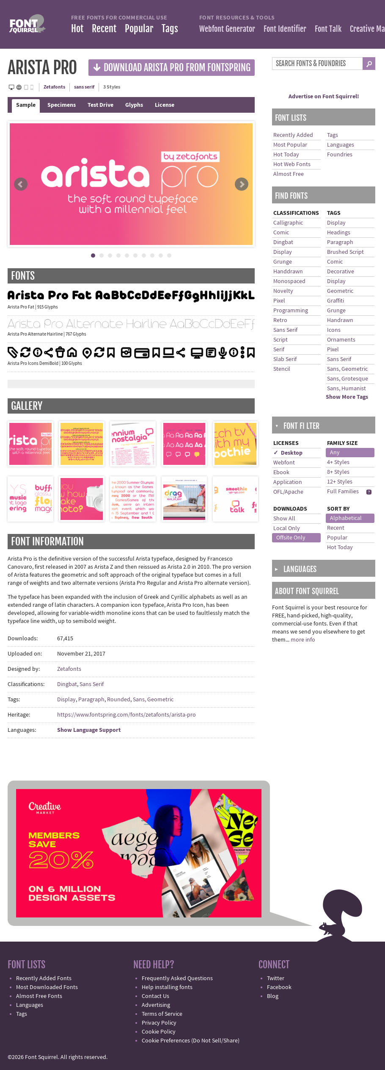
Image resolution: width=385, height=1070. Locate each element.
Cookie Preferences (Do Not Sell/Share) (190, 1041)
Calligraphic (288, 223)
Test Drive (100, 105)
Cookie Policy (159, 1032)
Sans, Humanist (346, 388)
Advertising (156, 1005)
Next (241, 184)
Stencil (281, 369)
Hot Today (286, 154)
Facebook (279, 987)
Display (66, 699)
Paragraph (91, 699)
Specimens (61, 105)
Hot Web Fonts (292, 164)
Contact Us (155, 996)
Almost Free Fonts (39, 996)
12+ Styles (339, 482)
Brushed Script (345, 252)
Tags (170, 28)
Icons (334, 330)
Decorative (340, 271)
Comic (281, 232)
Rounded (118, 699)
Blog (272, 996)
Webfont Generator (227, 28)
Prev (21, 184)
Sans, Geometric (153, 699)
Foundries (339, 154)
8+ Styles (338, 472)
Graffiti (335, 301)
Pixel (279, 301)
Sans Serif (92, 684)
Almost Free (288, 174)
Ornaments (341, 340)
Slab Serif (285, 359)
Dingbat (67, 684)
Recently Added (293, 135)
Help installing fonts (167, 987)
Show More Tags (347, 397)
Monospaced (289, 281)
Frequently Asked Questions (177, 978)
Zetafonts (54, 87)
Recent (104, 28)
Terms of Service (162, 1014)
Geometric (340, 291)
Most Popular (290, 145)
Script (280, 340)
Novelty (283, 291)
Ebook (281, 472)
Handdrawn (288, 271)
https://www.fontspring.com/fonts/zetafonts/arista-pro (126, 715)
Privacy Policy (159, 1023)
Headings (338, 232)
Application (287, 482)
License (164, 105)
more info (303, 640)
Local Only (286, 528)
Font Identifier (285, 28)
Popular (139, 28)
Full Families (343, 491)
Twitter (275, 978)
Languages (340, 145)
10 (169, 255)
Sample (26, 105)
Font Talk (328, 28)
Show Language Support (89, 730)
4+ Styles (338, 462)
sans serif (84, 87)
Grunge (282, 262)
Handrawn (340, 320)
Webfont (284, 463)
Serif (278, 349)
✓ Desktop (287, 453)
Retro (280, 320)
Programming (290, 310)
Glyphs (134, 105)
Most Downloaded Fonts (47, 987)
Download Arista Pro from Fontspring (171, 67)
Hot (77, 28)
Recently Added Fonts (44, 978)
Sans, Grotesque (347, 379)
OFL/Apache (288, 492)
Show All (284, 518)
